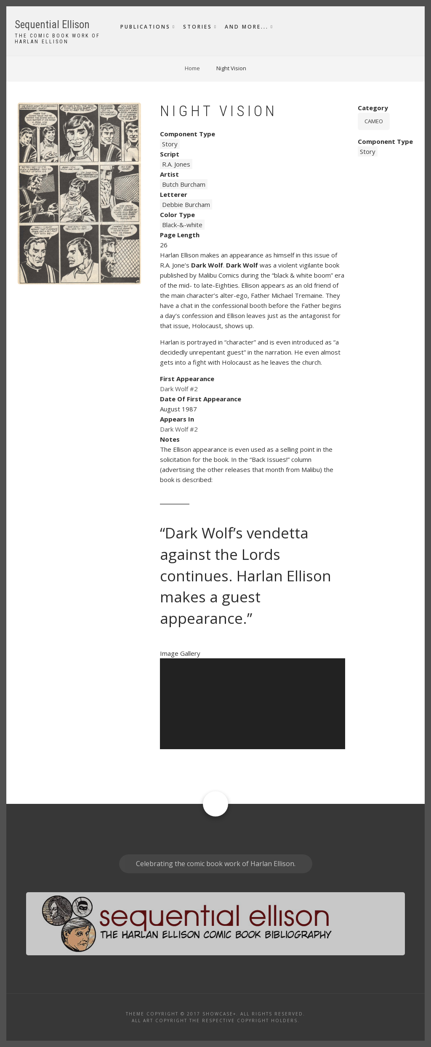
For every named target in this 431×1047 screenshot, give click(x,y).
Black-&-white (182, 224)
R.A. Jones (176, 164)
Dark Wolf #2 (179, 388)
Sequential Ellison (52, 25)
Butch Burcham (183, 184)
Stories (197, 26)
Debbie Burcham (186, 204)
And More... (247, 26)
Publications (145, 26)
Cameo (373, 121)
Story (170, 144)
